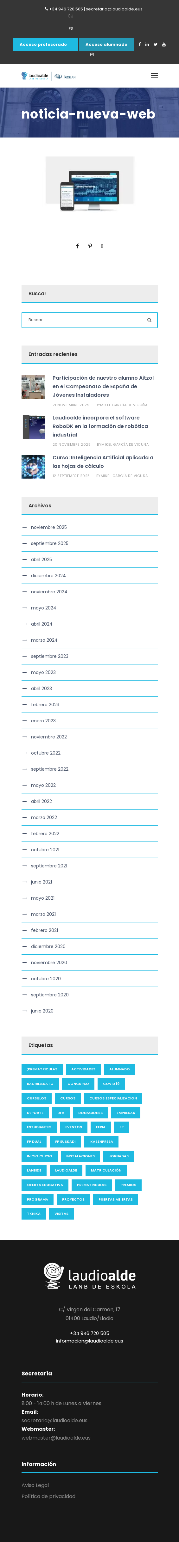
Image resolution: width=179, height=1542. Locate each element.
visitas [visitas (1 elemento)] (61, 1213)
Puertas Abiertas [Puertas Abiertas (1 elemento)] (116, 1199)
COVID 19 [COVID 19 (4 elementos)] (111, 1083)
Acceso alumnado (106, 44)
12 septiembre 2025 (71, 475)
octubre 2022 (46, 753)
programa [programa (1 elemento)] (37, 1199)
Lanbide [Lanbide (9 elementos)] (34, 1170)
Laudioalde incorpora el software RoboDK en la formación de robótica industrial (100, 426)
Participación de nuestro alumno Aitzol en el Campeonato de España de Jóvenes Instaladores (103, 386)
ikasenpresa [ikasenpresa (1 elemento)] (101, 1141)
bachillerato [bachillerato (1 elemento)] (40, 1083)
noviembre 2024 (49, 592)
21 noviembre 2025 (71, 404)
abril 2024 (42, 624)
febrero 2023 (45, 704)
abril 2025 (41, 559)
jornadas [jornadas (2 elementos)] (119, 1156)
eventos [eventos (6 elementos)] (73, 1126)
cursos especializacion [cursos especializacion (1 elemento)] (113, 1098)
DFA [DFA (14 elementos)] (60, 1112)
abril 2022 (41, 801)
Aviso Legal (35, 1485)
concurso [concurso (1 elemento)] (78, 1083)
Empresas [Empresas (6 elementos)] (126, 1112)
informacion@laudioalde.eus (89, 1340)
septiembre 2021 (49, 866)
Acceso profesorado (43, 44)
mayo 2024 (43, 608)
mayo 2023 (43, 672)
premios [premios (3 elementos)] (128, 1184)
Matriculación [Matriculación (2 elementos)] (106, 1170)
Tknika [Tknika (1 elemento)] (34, 1213)
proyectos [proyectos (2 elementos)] (73, 1199)
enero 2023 (43, 721)
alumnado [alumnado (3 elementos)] (119, 1069)
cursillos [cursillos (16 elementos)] (36, 1098)
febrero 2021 (44, 930)
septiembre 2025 (49, 543)
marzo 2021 (43, 914)
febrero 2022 (45, 833)
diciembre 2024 (48, 575)
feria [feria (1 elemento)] (100, 1126)
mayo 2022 (43, 785)
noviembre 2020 (49, 962)
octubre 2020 (46, 979)
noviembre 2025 (49, 527)
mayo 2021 (42, 898)
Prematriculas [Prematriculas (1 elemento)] (91, 1184)
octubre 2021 (45, 850)
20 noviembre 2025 (72, 444)
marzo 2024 (44, 640)
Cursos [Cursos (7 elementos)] (67, 1098)
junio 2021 (41, 882)
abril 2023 (41, 688)
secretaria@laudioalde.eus (54, 1420)
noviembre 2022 (49, 737)
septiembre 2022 (49, 769)
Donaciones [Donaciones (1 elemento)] (90, 1112)
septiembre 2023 (49, 656)
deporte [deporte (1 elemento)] (35, 1112)
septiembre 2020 (50, 995)
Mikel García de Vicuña (123, 404)
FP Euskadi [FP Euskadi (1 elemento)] (65, 1141)
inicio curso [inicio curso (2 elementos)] (39, 1156)
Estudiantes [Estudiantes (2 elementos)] (39, 1126)
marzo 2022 (44, 817)
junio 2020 (42, 1011)
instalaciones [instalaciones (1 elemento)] (80, 1156)
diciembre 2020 (48, 946)
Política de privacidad (48, 1496)
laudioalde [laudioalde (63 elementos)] (66, 1170)
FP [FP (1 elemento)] (121, 1126)
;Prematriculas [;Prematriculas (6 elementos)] (42, 1069)
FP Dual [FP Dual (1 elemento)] (34, 1141)
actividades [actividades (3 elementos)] (83, 1069)
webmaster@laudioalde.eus (56, 1437)
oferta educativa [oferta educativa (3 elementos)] (45, 1184)
